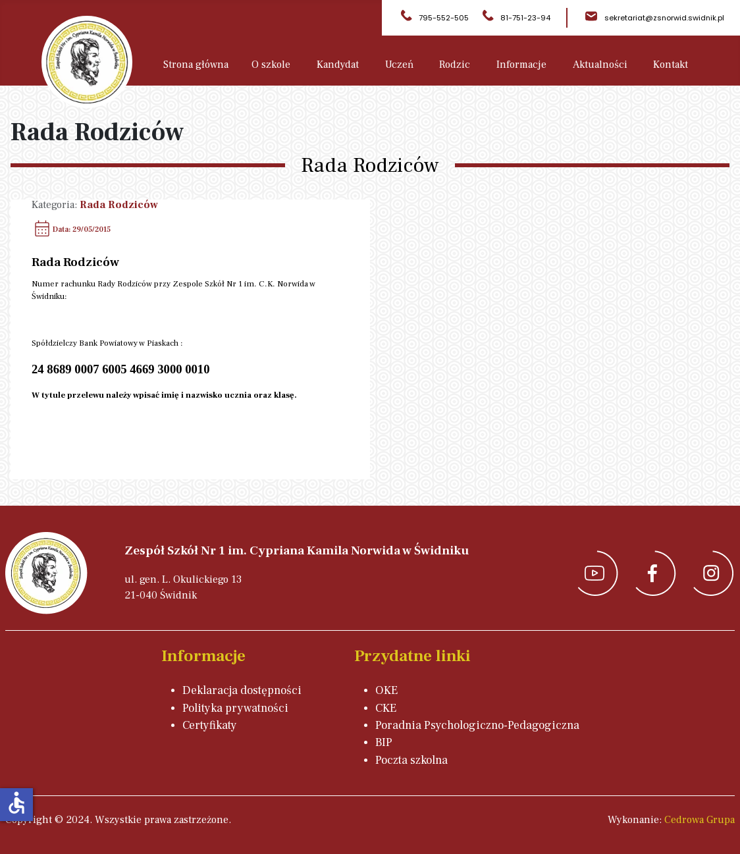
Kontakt (670, 64)
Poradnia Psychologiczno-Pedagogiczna (477, 725)
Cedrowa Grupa (699, 819)
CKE (385, 708)
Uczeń (399, 64)
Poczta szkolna (411, 760)
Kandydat (338, 64)
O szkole (270, 64)
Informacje (521, 64)
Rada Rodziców (119, 204)
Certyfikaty (209, 725)
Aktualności (600, 64)
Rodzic (454, 64)
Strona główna (195, 64)
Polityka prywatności (235, 708)
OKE (386, 690)
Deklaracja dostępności (242, 690)
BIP (383, 742)
